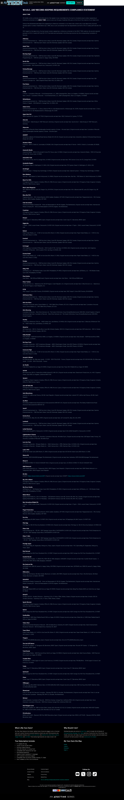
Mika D (57, 735)
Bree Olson (52, 735)
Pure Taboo (81, 733)
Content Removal (62, 787)
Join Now (70, 2)
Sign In (79, 2)
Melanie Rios (45, 735)
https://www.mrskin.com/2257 (36, 476)
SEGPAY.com (77, 786)
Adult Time (83, 731)
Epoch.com (35, 786)
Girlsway (66, 733)
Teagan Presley (19, 737)
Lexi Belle (27, 737)
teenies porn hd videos (90, 737)
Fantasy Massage (72, 733)
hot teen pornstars (34, 735)
